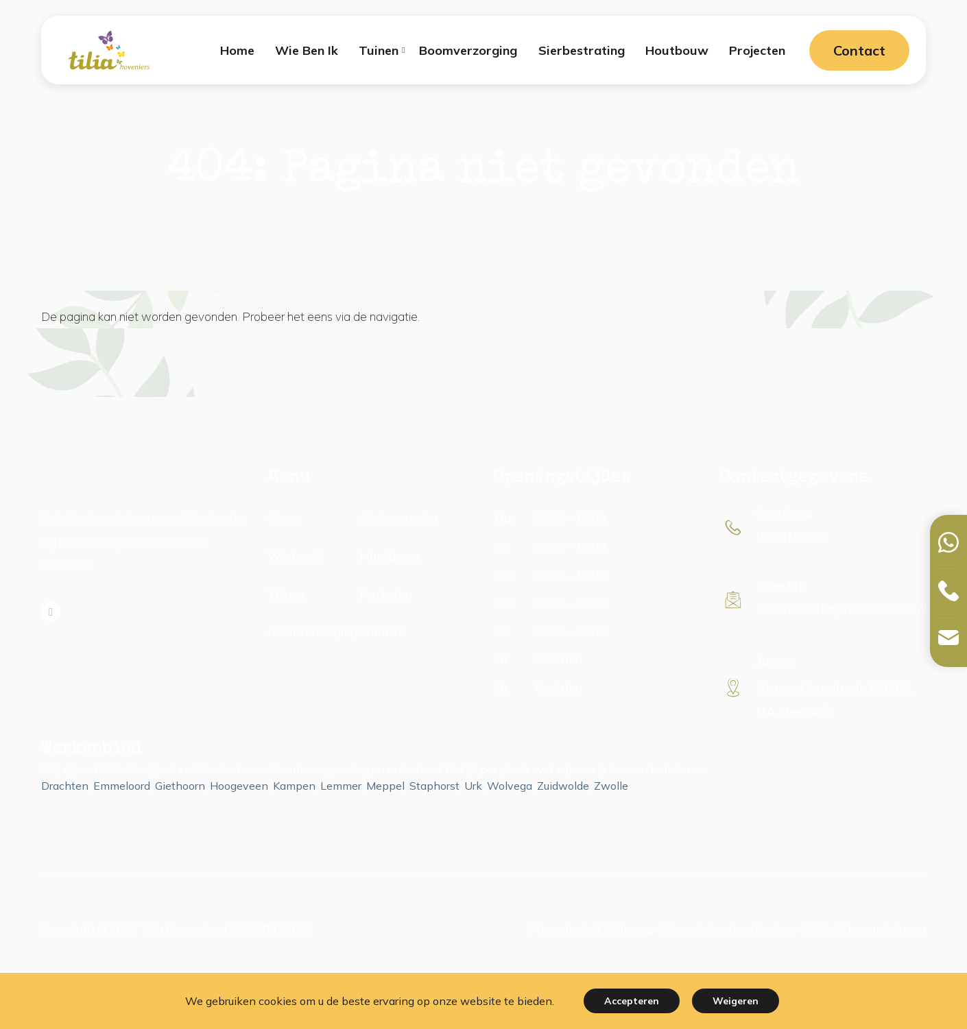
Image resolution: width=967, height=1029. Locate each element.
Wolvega (509, 785)
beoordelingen (882, 929)
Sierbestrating (399, 518)
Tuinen (286, 594)
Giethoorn (180, 785)
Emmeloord (121, 785)
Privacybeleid (565, 929)
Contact (859, 50)
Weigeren (736, 1001)
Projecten (385, 594)
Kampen (294, 785)
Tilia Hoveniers (180, 929)
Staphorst (434, 785)
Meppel (385, 785)
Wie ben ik (295, 556)
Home (283, 518)
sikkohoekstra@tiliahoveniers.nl (841, 608)
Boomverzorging (312, 632)
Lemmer (340, 785)
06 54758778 (792, 536)
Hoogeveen (239, 785)
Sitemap (632, 929)
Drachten (64, 785)
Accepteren (631, 1001)
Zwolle (611, 785)
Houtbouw (390, 556)
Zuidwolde (563, 785)
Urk (473, 785)
